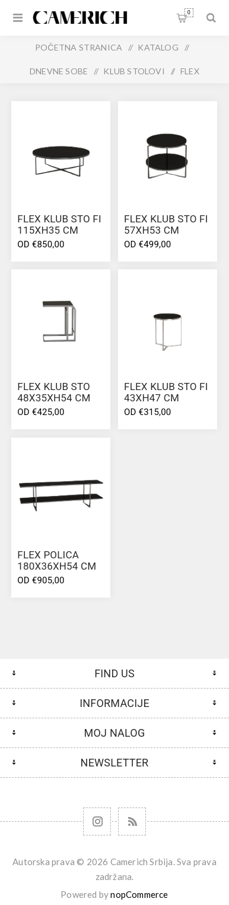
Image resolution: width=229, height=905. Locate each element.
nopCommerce (139, 894)
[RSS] (132, 821)
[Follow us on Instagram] (97, 821)
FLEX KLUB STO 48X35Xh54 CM (53, 392)
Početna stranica (78, 47)
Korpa (189, 12)
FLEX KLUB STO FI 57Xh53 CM (166, 224)
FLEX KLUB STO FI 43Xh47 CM (166, 392)
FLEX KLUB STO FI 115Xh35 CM (59, 224)
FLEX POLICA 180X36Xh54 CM (56, 560)
